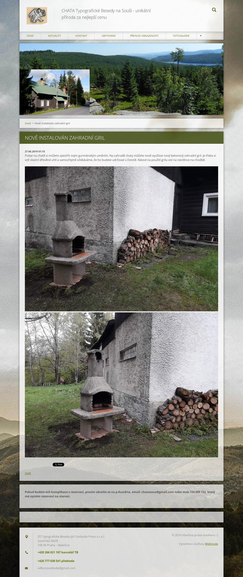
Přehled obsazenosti (144, 35)
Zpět (28, 473)
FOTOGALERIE (181, 35)
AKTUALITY (54, 35)
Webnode (211, 544)
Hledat (214, 10)
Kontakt (81, 35)
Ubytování (109, 35)
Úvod (30, 35)
